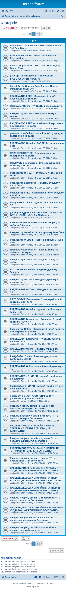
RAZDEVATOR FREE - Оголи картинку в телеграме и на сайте (32, 154)
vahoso (24, 217)
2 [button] (37, 34)
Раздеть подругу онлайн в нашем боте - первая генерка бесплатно (33, 528)
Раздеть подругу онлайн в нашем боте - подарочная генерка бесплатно (33, 407)
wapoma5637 (27, 60)
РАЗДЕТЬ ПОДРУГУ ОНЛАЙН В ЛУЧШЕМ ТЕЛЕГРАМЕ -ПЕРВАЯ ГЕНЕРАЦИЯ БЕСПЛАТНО (33, 428)
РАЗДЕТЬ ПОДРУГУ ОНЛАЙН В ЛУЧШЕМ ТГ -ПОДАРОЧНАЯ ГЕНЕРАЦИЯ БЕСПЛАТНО (35, 469)
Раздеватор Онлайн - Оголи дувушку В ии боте (37, 232)
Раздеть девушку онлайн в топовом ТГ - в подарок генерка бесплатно (34, 417)
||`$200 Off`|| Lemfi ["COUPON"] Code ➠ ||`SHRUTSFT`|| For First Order (32, 397)
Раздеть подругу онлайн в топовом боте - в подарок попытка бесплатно (35, 499)
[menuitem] (9, 11)
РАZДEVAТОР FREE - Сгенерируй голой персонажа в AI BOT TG (32, 97)
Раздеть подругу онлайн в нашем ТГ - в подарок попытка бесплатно (32, 459)
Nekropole (9, 23)
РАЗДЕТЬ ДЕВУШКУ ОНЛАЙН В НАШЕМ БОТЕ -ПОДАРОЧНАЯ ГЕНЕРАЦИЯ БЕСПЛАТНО (36, 509)
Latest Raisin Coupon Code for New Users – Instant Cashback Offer (34, 87)
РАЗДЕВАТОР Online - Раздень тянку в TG (34, 348)
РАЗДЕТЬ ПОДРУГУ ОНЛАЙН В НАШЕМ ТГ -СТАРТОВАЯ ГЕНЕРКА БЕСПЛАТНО (34, 449)
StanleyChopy (27, 101)
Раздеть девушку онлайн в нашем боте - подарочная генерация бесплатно (33, 518)
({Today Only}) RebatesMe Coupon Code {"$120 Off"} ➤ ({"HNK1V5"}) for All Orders (36, 213)
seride (23, 401)
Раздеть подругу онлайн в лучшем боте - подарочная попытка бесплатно (33, 439)
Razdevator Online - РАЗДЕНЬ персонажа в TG (36, 106)
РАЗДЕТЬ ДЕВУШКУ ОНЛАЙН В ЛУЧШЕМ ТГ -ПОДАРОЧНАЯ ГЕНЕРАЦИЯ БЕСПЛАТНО (35, 489)
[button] (41, 34)
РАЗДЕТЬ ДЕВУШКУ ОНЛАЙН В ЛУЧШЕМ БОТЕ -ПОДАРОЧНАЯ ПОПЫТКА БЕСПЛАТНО (36, 479)
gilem (23, 81)
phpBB (24, 583)
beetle (23, 51)
